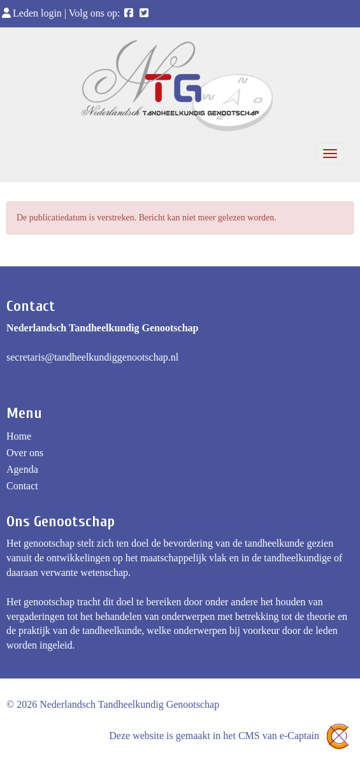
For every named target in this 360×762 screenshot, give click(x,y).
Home (18, 436)
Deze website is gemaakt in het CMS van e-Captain (231, 735)
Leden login (32, 13)
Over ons (24, 452)
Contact (22, 485)
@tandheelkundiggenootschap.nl (92, 357)
